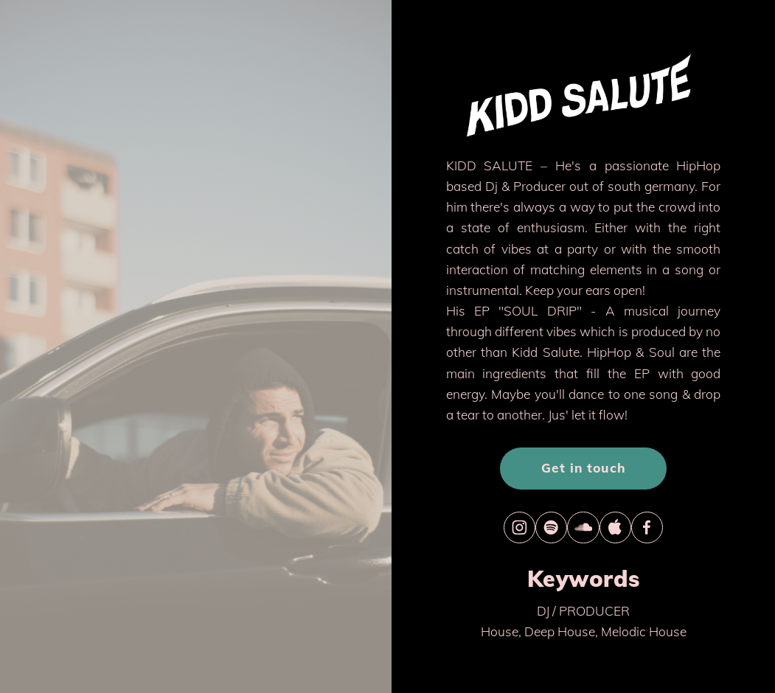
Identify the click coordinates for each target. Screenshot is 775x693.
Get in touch (583, 468)
